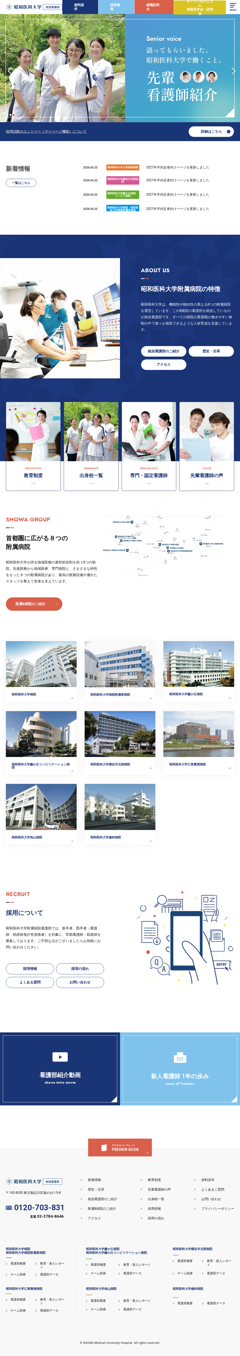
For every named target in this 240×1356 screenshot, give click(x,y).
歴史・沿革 (96, 1189)
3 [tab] (13, 115)
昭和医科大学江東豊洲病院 (24, 1288)
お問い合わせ (211, 1199)
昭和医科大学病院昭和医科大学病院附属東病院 (25, 1250)
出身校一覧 (156, 1199)
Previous (8, 68)
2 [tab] (10, 115)
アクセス (94, 1218)
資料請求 (79, 7)
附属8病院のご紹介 (30, 604)
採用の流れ (156, 1218)
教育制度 (154, 1180)
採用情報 (115, 7)
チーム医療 (18, 1274)
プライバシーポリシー (217, 1208)
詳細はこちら (211, 131)
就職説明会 (152, 7)
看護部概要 (18, 1263)
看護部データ (49, 1274)
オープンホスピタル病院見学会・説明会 (200, 7)
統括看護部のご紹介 (102, 1199)
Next (231, 68)
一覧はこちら (21, 183)
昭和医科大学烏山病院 (101, 1288)
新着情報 (94, 1180)
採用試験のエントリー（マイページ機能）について (46, 131)
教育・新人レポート (137, 1264)
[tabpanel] (120, 68)
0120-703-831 (35, 1208)
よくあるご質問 (212, 1189)
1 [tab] (7, 115)
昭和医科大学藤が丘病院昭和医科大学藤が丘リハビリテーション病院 (116, 1250)
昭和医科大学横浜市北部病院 (192, 1249)
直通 (47, 1216)
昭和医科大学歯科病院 (188, 1288)
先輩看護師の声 (159, 1189)
